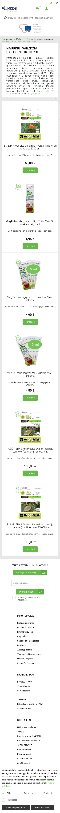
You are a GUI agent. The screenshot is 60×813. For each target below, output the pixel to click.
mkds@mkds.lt (24, 749)
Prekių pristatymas (25, 623)
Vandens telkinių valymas (28, 654)
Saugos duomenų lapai (28, 641)
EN (57, 2)
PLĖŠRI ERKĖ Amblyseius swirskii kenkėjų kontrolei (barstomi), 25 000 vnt (30, 450)
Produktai (21, 645)
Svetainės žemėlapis (26, 663)
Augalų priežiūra (24, 650)
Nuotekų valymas (25, 658)
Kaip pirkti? (22, 636)
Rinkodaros (9, 800)
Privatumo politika (25, 627)
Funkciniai (26, 793)
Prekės (20, 39)
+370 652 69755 (24, 758)
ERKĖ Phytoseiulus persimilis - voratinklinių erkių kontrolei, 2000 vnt (30, 147)
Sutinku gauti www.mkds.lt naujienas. (27, 599)
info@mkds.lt (33, 93)
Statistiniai (46, 793)
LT (51, 2)
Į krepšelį (30, 170)
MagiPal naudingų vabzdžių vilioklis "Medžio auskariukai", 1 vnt (30, 223)
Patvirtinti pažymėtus (16, 807)
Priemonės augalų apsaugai (41, 39)
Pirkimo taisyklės (25, 632)
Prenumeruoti (31, 591)
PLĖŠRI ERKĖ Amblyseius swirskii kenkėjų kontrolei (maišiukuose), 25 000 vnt (30, 526)
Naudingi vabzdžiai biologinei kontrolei (19, 41)
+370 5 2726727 (24, 745)
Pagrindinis (8, 39)
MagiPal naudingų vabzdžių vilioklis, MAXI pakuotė (30, 299)
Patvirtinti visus (42, 807)
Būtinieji (8, 793)
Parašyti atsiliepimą (31, 572)
